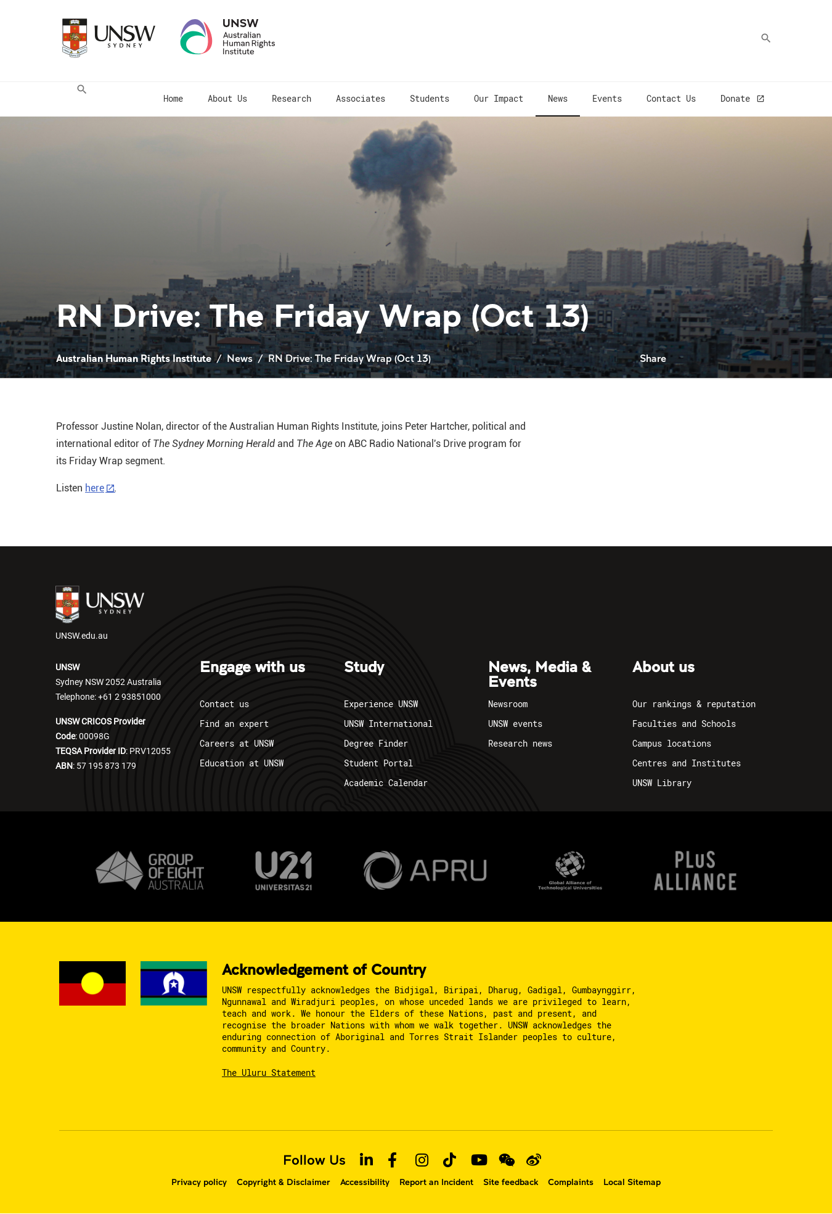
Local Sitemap (632, 1182)
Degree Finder (376, 743)
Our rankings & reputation (694, 704)
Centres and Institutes (686, 763)
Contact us (224, 704)
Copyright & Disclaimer (283, 1182)
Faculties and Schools (684, 723)
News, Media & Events (539, 675)
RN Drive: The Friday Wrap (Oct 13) (349, 358)
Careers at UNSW (237, 743)
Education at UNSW (241, 763)
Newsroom (508, 704)
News (240, 358)
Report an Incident (436, 1182)
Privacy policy (199, 1182)
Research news (520, 743)
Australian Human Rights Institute (133, 358)
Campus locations (671, 743)
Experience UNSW (381, 704)
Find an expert (234, 723)
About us (663, 668)
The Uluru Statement (269, 1072)
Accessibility (364, 1182)
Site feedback (510, 1182)
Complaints (570, 1182)
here (94, 488)
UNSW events (515, 723)
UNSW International (388, 723)
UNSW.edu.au (99, 613)
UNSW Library (661, 783)
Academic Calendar (386, 783)
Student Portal (378, 763)
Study (364, 668)
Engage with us (252, 668)
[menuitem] (78, 99)
